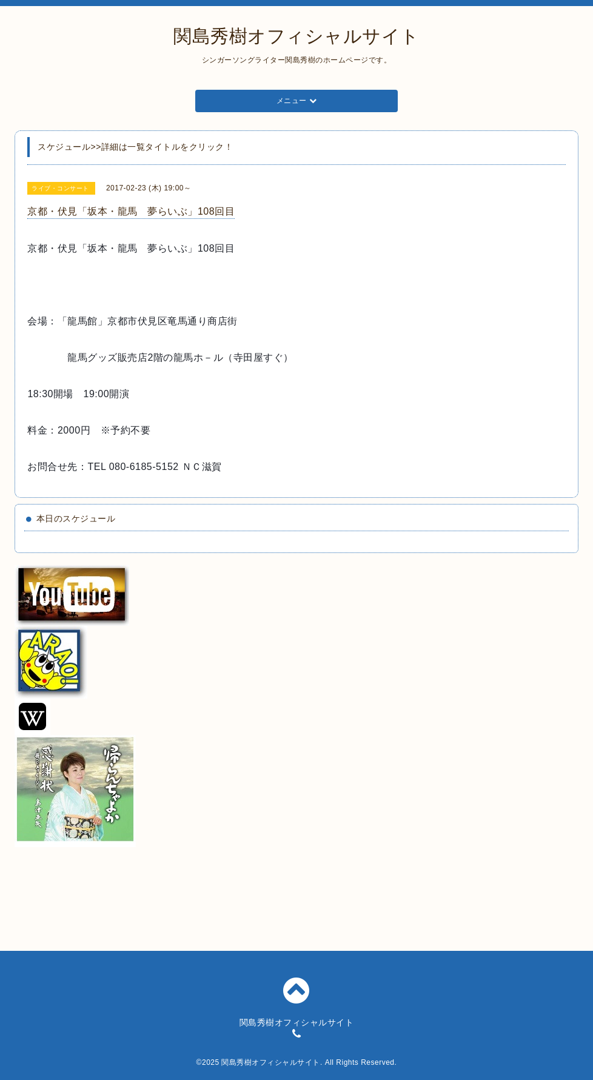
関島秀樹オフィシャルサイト (296, 36)
